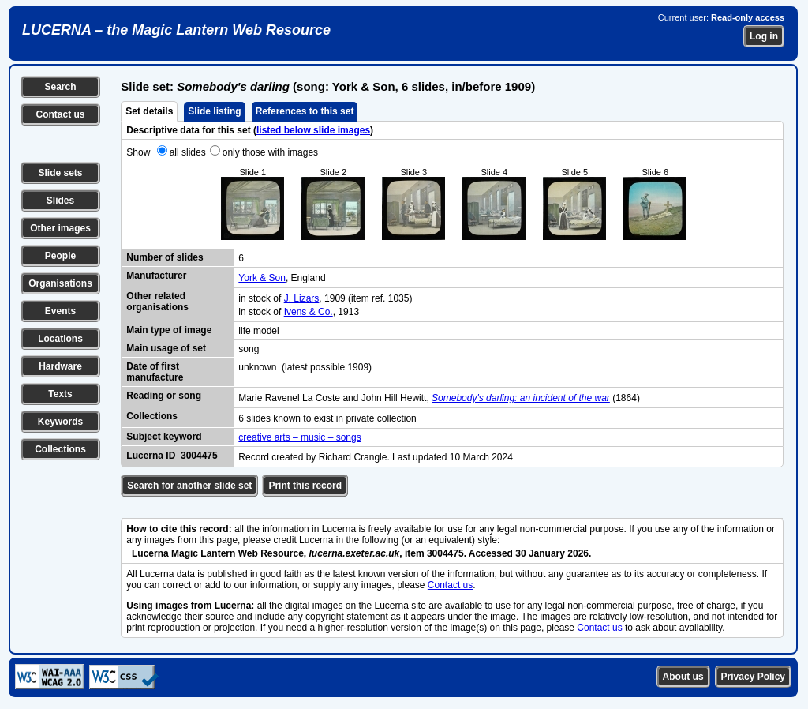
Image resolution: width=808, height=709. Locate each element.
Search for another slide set (189, 485)
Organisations (60, 283)
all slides (188, 152)
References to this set (305, 111)
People (60, 255)
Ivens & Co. (308, 311)
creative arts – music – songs (299, 437)
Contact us (60, 114)
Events (60, 311)
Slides (60, 200)
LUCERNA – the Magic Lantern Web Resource (176, 30)
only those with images (270, 152)
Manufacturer (156, 275)
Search (60, 86)
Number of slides (164, 257)
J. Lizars (302, 298)
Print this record (305, 485)
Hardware (60, 366)
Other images (60, 228)
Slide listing (214, 111)
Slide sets (60, 172)
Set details (149, 111)
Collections (60, 449)
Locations (60, 338)
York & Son (262, 277)
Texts (60, 394)
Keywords (60, 421)
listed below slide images (313, 130)
